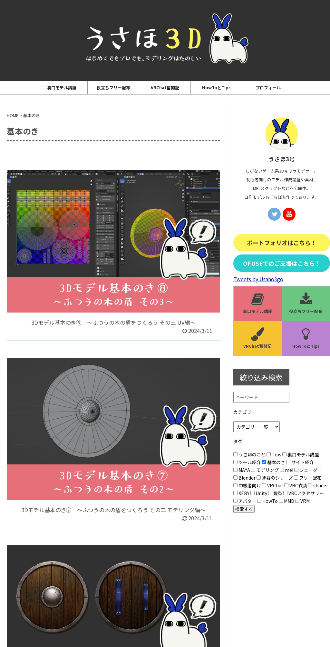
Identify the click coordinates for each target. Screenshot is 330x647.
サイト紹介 (300, 462)
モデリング (265, 470)
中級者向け (247, 485)
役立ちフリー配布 (113, 88)
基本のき (273, 462)
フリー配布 (308, 477)
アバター (244, 501)
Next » (128, 540)
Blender (244, 477)
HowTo (267, 501)
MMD (286, 501)
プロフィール (268, 88)
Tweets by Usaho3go (258, 279)
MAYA (241, 470)
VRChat (272, 485)
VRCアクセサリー (303, 493)
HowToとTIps (216, 88)
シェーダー (308, 470)
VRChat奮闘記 (165, 88)
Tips (274, 454)
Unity (258, 493)
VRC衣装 (295, 485)
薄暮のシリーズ (275, 477)
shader (318, 485)
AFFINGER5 (193, 638)
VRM (302, 501)
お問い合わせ (188, 594)
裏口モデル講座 (61, 88)
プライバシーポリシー (149, 594)
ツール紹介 (247, 462)
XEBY (241, 493)
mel (286, 470)
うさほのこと (249, 454)
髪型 (275, 493)
